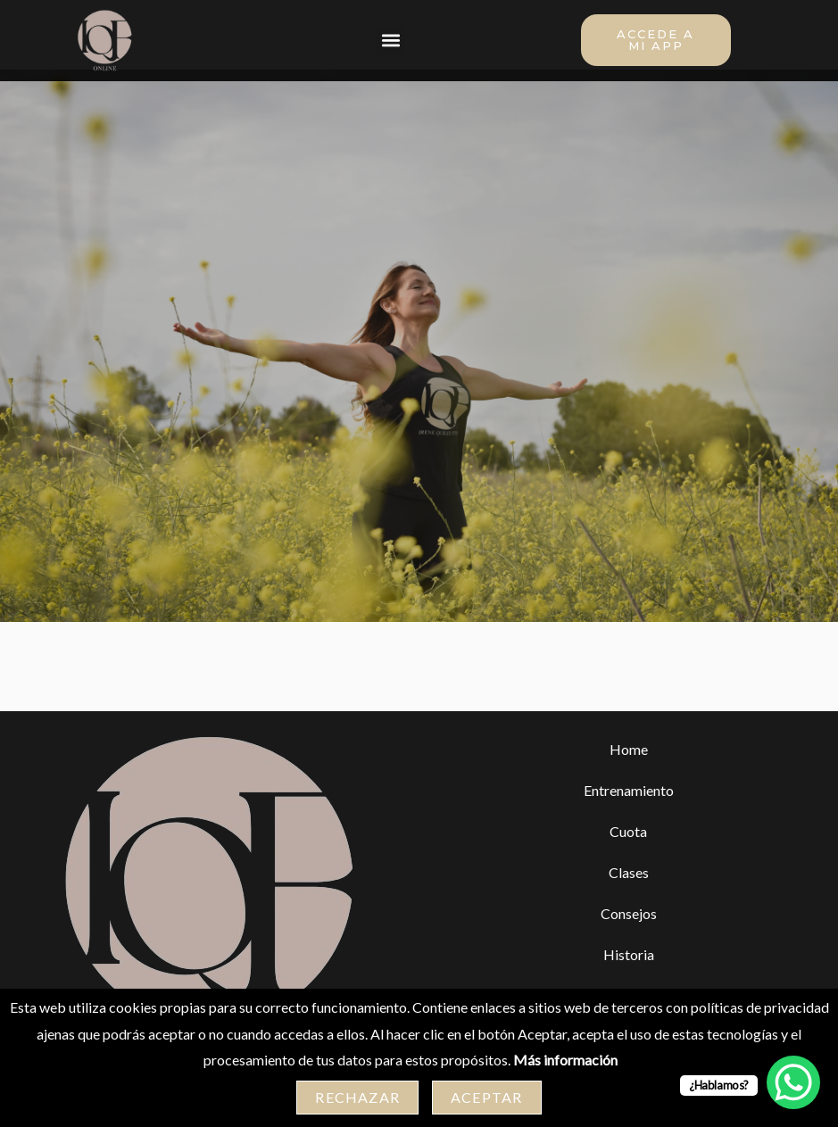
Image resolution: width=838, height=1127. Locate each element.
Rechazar (357, 1097)
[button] (390, 40)
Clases (629, 883)
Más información (565, 1059)
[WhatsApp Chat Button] (793, 1082)
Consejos (629, 924)
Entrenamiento (629, 801)
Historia (628, 965)
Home (629, 760)
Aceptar (486, 1097)
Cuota (628, 842)
